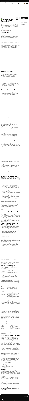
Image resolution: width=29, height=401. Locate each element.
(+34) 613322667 (16, 369)
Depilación (2, 364)
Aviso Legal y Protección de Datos (18, 366)
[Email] (19, 18)
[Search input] (14, 3)
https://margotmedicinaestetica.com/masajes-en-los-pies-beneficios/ (10, 351)
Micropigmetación (3, 365)
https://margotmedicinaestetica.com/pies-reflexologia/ (10, 352)
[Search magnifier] (18, 3)
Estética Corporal (3, 363)
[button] (27, 3)
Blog (1, 18)
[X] (16, 18)
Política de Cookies (16, 364)
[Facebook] (17, 18)
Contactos (15, 363)
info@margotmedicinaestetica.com (18, 370)
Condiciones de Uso (16, 365)
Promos (2, 366)
